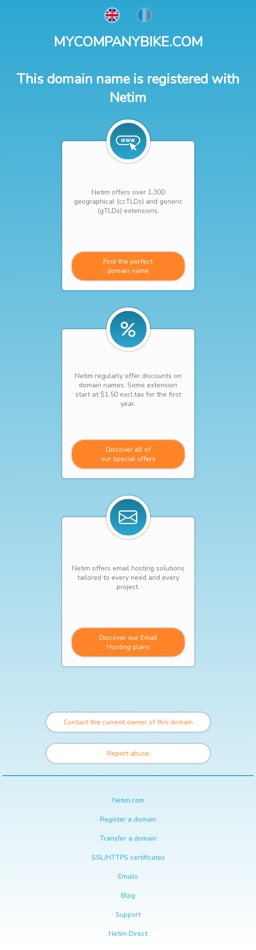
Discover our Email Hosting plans (128, 642)
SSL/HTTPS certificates (128, 857)
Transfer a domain (128, 838)
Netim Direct (128, 933)
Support (128, 914)
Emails (128, 876)
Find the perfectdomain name (128, 266)
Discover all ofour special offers (128, 454)
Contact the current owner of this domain (128, 722)
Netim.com (128, 800)
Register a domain (128, 819)
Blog (128, 895)
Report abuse (128, 753)
